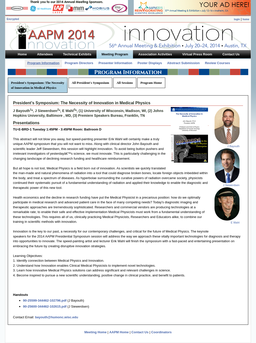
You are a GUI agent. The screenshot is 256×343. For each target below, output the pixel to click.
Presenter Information (115, 63)
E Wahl (235, 222)
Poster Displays (150, 63)
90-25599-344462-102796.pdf (44, 300)
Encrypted (13, 19)
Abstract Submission (183, 63)
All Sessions (124, 83)
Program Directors (79, 63)
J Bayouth (233, 146)
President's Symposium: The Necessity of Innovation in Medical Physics (37, 85)
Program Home (151, 83)
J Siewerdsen (231, 185)
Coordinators (161, 332)
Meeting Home (95, 332)
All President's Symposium (90, 83)
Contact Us (140, 332)
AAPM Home (119, 332)
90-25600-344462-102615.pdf (44, 306)
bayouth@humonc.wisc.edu (56, 317)
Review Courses (217, 63)
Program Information (43, 63)
